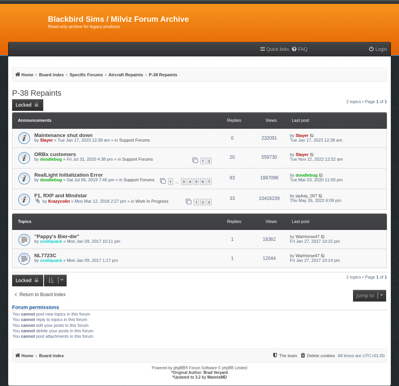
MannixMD (217, 377)
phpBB (179, 368)
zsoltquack (51, 241)
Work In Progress (152, 201)
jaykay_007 (307, 195)
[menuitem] (299, 49)
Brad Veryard (215, 372)
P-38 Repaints (37, 93)
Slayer (46, 140)
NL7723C (45, 255)
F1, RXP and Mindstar (60, 195)
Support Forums (134, 140)
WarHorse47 (308, 236)
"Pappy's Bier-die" (56, 236)
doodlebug (51, 159)
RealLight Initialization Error (68, 175)
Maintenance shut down (63, 135)
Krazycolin (59, 201)
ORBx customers (55, 154)
